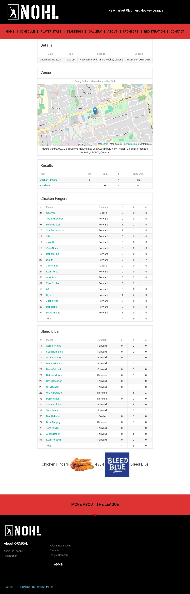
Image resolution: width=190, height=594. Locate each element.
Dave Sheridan (54, 381)
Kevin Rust (52, 271)
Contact (177, 31)
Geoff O (50, 212)
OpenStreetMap (130, 144)
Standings (75, 31)
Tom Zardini (52, 427)
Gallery (95, 31)
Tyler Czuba (52, 283)
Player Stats (51, 31)
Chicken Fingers (48, 179)
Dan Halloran (53, 416)
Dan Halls (51, 306)
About (112, 31)
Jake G (50, 242)
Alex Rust (51, 277)
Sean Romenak (54, 351)
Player (49, 207)
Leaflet (103, 144)
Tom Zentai (52, 410)
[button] (95, 111)
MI (146, 207)
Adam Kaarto (53, 357)
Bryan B (50, 295)
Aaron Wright (53, 345)
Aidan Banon (53, 433)
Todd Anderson (54, 218)
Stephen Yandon (55, 230)
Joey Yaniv (52, 265)
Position (103, 207)
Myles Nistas (53, 224)
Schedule (27, 31)
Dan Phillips (52, 253)
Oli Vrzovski (52, 386)
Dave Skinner (53, 363)
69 (47, 289)
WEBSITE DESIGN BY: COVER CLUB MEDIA (29, 587)
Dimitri (49, 259)
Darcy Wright (53, 398)
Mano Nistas (53, 312)
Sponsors (130, 31)
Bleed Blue (45, 185)
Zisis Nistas (52, 248)
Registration (154, 31)
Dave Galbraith (54, 369)
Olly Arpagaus (54, 392)
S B (48, 236)
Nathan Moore (54, 375)
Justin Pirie (52, 300)
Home (10, 31)
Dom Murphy (53, 422)
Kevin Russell (53, 439)
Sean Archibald (54, 404)
